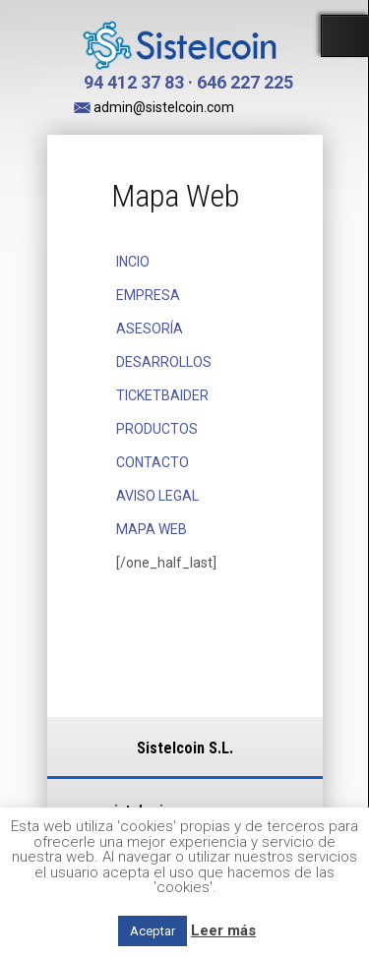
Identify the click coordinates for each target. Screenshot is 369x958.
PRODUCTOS (157, 429)
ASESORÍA (149, 328)
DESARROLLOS (164, 362)
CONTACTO (152, 462)
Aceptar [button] (152, 931)
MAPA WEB (151, 529)
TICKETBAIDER (162, 395)
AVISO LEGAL (157, 496)
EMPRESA (148, 295)
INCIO (133, 261)
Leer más (223, 930)
